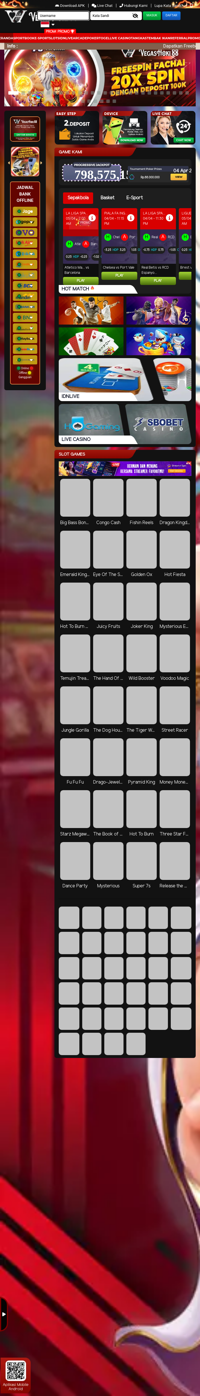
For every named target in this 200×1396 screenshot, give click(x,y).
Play (81, 281)
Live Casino (120, 38)
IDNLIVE (66, 38)
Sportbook (23, 38)
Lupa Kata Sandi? (169, 5)
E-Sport (41, 38)
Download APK (70, 5)
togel (104, 38)
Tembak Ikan (158, 38)
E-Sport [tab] (134, 198)
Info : (12, 46)
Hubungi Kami (133, 5)
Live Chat (102, 5)
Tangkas (139, 38)
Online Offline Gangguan (25, 372)
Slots (54, 38)
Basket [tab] (107, 198)
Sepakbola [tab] (78, 198)
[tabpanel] (127, 246)
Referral (179, 38)
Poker (93, 38)
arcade (80, 38)
